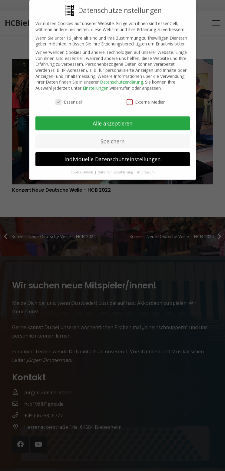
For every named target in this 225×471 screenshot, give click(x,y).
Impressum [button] (146, 168)
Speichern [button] (113, 136)
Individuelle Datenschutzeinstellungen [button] (113, 154)
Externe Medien (146, 97)
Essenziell (69, 97)
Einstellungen (95, 83)
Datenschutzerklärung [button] (116, 168)
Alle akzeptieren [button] (113, 119)
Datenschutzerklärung (121, 78)
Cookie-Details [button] (82, 168)
